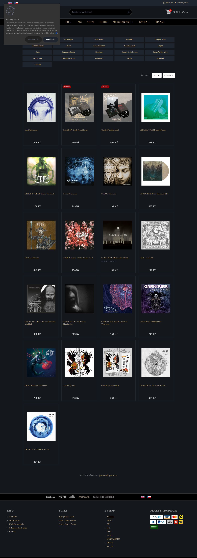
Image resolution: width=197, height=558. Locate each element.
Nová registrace (182, 3)
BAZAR (160, 22)
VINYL (90, 22)
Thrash (73, 525)
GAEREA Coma (31, 130)
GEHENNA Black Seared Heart (75, 130)
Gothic (61, 522)
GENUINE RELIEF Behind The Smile (40, 194)
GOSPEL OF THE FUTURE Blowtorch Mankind (40, 323)
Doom (72, 518)
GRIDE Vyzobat (69, 386)
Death (66, 518)
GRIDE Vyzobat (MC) (110, 386)
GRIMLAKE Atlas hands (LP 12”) (153, 386)
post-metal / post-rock (108, 476)
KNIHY (104, 22)
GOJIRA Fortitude (32, 258)
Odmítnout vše (33, 39)
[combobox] (157, 75)
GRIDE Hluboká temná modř (36, 386)
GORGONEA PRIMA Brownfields (115, 258)
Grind (67, 522)
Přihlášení (169, 3)
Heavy (61, 525)
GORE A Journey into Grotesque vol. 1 (78, 258)
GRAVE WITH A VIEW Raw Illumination (74, 323)
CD (67, 22)
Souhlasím (50, 39)
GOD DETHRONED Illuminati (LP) (154, 194)
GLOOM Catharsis (109, 194)
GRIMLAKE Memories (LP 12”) (37, 450)
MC (80, 22)
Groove (73, 522)
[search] (128, 13)
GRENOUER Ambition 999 (150, 322)
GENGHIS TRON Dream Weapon (153, 130)
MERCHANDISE (121, 22)
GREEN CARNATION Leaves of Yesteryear (114, 323)
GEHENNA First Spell (110, 130)
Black (61, 518)
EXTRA (143, 22)
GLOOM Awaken (70, 194)
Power (67, 525)
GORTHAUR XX (147, 258)
